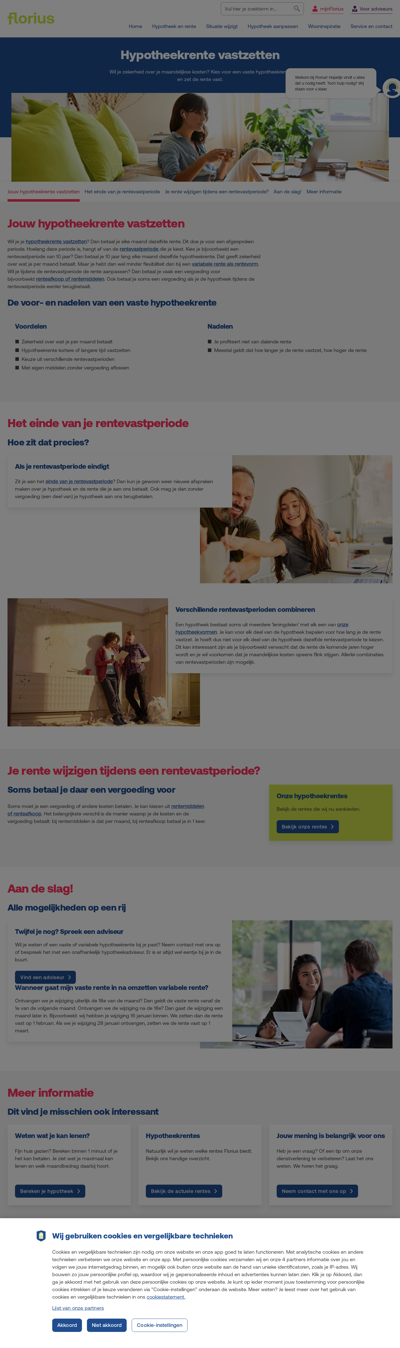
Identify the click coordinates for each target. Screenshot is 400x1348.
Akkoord (67, 1331)
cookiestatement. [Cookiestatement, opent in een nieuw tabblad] (166, 1302)
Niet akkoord (107, 1331)
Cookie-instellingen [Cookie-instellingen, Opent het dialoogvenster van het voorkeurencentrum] (159, 1331)
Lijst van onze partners (78, 1313)
